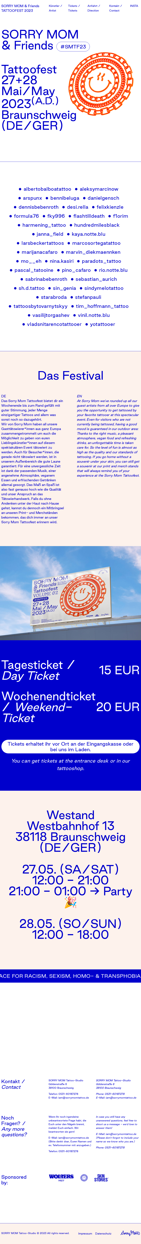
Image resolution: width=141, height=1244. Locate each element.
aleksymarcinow (97, 189)
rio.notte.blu (111, 270)
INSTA (134, 5)
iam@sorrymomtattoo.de (73, 1097)
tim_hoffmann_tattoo (100, 306)
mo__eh (28, 261)
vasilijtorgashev (49, 315)
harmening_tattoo (42, 225)
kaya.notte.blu (86, 234)
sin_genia (62, 288)
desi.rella (75, 207)
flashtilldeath (87, 216)
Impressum (85, 1233)
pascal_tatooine (32, 270)
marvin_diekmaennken (91, 252)
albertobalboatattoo (45, 189)
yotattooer (100, 324)
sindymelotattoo (102, 288)
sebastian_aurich (94, 279)
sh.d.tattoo (29, 288)
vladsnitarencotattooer (52, 324)
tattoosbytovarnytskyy (38, 306)
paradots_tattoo (99, 261)
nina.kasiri (59, 261)
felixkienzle (108, 207)
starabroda (51, 297)
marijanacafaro (37, 252)
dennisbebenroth (36, 207)
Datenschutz (103, 1233)
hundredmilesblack (95, 225)
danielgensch (101, 198)
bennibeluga (62, 198)
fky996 (54, 216)
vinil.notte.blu (91, 315)
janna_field (47, 234)
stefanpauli (85, 297)
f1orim (118, 216)
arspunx (30, 198)
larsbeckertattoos (40, 243)
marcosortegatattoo (94, 243)
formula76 (24, 216)
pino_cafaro (74, 270)
